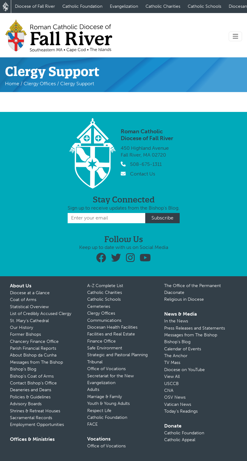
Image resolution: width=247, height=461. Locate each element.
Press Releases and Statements (194, 328)
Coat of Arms (23, 299)
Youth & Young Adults (108, 403)
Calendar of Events (182, 349)
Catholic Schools (204, 6)
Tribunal (94, 362)
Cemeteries (98, 306)
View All (172, 376)
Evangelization (124, 6)
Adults (93, 389)
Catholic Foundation (82, 6)
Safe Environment (104, 348)
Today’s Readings (181, 411)
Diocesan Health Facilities (112, 327)
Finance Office (101, 341)
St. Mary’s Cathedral (29, 320)
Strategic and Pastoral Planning (117, 354)
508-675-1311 (146, 164)
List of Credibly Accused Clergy (40, 313)
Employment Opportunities (37, 424)
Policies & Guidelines (30, 397)
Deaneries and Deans (30, 389)
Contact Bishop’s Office (33, 383)
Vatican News (177, 404)
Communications (104, 320)
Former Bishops (25, 334)
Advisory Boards (26, 403)
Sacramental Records (31, 417)
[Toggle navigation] (235, 36)
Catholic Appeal (179, 439)
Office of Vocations (106, 368)
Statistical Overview (29, 306)
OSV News (175, 397)
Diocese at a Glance (30, 292)
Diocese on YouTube (184, 369)
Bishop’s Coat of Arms (32, 376)
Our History (21, 327)
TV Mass (172, 362)
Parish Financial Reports (33, 348)
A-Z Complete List (105, 285)
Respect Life (99, 410)
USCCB (171, 383)
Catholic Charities (163, 6)
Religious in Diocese (184, 299)
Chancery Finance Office (34, 341)
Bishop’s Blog (23, 369)
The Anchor (175, 355)
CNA (168, 390)
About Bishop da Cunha (33, 355)
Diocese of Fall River (35, 6)
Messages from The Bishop (36, 362)
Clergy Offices (40, 83)
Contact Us (142, 174)
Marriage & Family (104, 396)
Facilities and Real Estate (111, 334)
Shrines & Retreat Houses (35, 411)
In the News (176, 321)
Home (12, 83)
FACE (92, 424)
